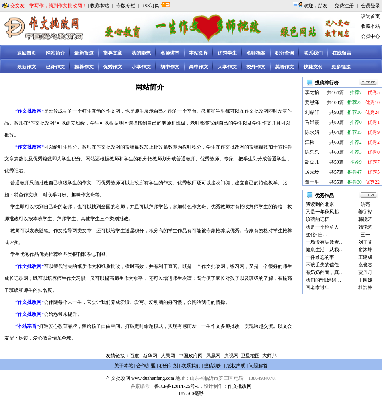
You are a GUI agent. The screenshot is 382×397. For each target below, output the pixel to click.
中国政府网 (191, 355)
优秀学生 (227, 53)
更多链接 (341, 67)
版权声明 (236, 365)
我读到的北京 (320, 204)
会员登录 (370, 5)
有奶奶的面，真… (325, 272)
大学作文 (227, 67)
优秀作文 (112, 67)
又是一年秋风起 (322, 212)
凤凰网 (213, 355)
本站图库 (198, 53)
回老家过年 (317, 287)
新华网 (150, 355)
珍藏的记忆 (317, 219)
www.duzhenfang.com (152, 378)
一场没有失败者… (325, 242)
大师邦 (269, 355)
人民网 (168, 355)
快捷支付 (313, 67)
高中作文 (198, 67)
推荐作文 (84, 67)
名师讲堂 (169, 53)
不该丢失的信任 (322, 265)
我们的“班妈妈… (323, 280)
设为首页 (370, 16)
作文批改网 (118, 378)
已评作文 (55, 67)
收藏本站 (99, 5)
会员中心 (370, 36)
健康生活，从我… (325, 249)
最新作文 (26, 67)
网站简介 (55, 53)
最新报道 (84, 53)
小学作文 (141, 67)
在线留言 (341, 53)
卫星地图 (250, 355)
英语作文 (284, 67)
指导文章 (112, 53)
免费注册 (344, 5)
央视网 (231, 355)
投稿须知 (213, 365)
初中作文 (169, 67)
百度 (134, 355)
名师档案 (255, 53)
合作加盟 (146, 365)
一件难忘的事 (320, 257)
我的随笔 (141, 53)
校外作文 (255, 67)
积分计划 (168, 365)
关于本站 (123, 365)
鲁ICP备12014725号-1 (176, 386)
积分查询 (284, 53)
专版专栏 (125, 5)
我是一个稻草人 (322, 227)
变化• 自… (316, 234)
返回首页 (26, 53)
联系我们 (313, 53)
